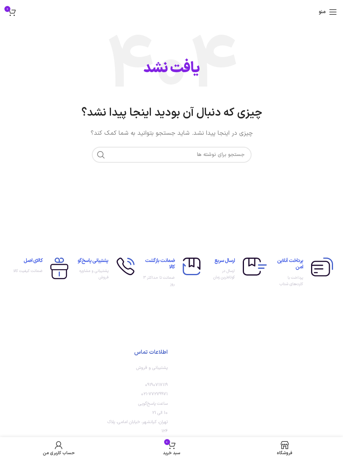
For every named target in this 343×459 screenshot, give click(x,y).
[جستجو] (172, 155)
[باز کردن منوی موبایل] (328, 12)
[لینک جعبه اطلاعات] (304, 273)
